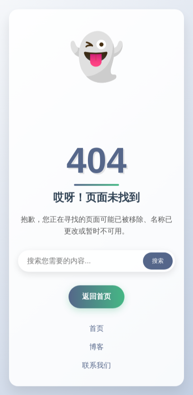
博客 (96, 347)
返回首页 (96, 297)
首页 (96, 329)
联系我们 (96, 366)
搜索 (158, 261)
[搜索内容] (96, 261)
